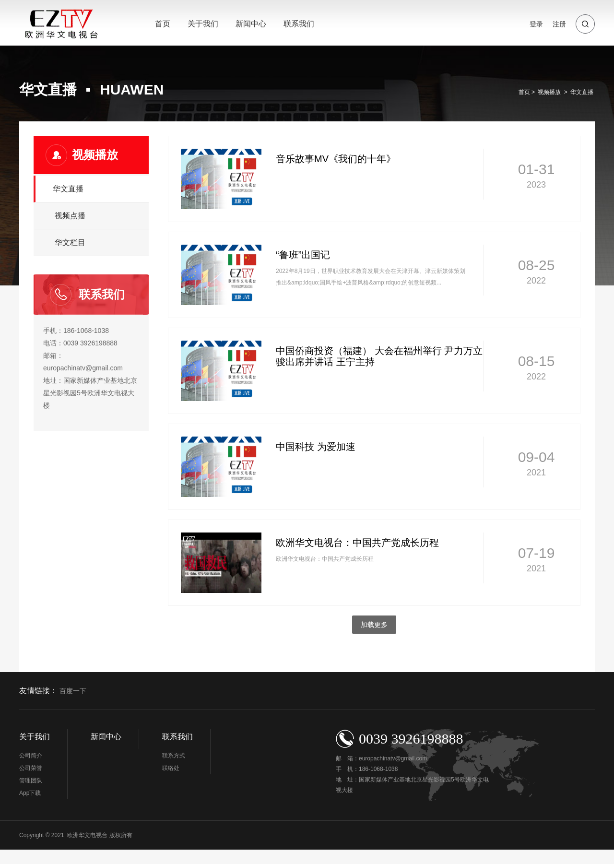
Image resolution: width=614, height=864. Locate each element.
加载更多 (374, 624)
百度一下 (72, 691)
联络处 (170, 768)
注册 (559, 24)
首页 (162, 24)
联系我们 (298, 24)
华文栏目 (70, 242)
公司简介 (30, 755)
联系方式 (173, 755)
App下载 (30, 793)
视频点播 (70, 216)
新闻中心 (251, 24)
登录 (536, 24)
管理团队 (30, 780)
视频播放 (549, 92)
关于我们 (203, 24)
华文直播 (581, 92)
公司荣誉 (30, 768)
